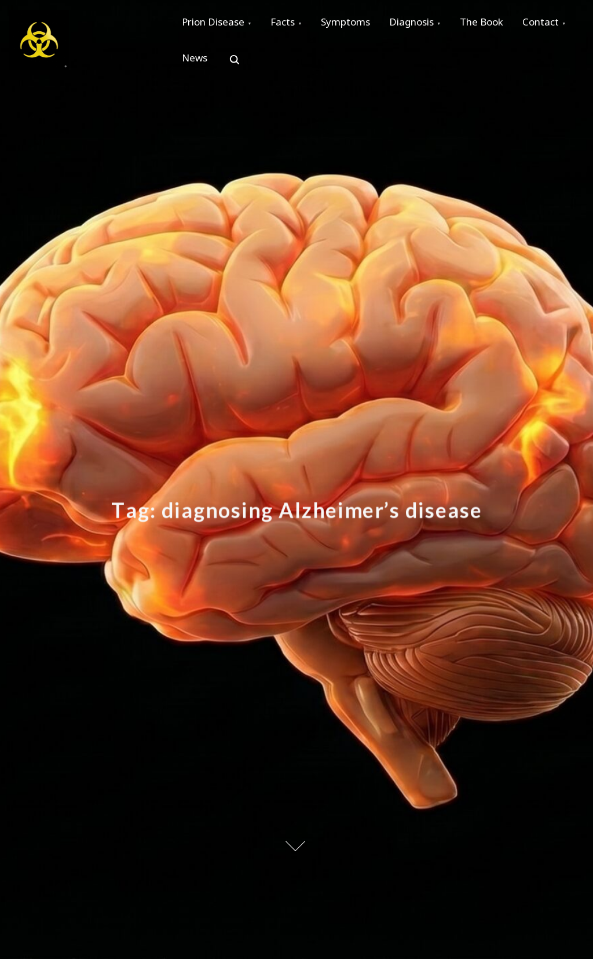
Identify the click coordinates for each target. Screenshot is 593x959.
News (263, 64)
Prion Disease (215, 24)
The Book (500, 24)
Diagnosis (426, 24)
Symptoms (355, 24)
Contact (202, 64)
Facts (289, 24)
